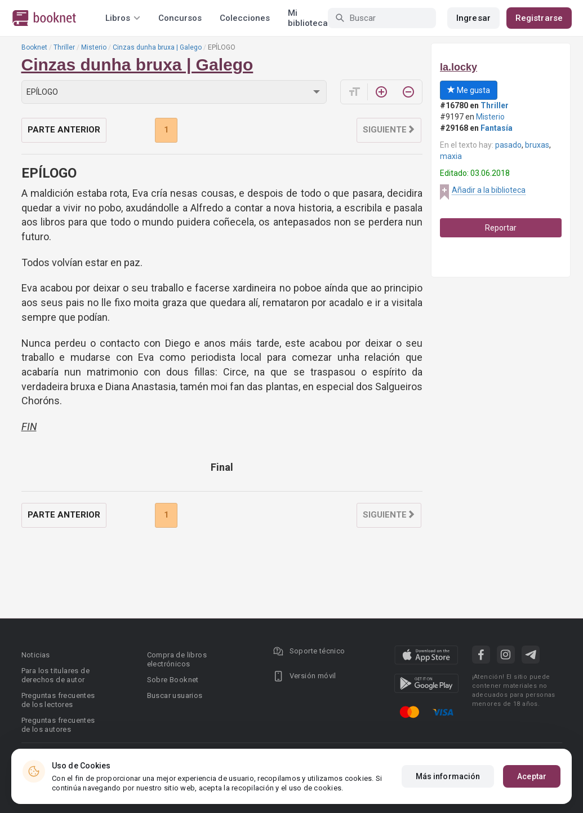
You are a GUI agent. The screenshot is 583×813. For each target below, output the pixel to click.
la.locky (458, 67)
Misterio (93, 47)
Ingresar (473, 18)
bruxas (537, 144)
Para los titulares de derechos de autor (55, 675)
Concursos (180, 18)
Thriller (64, 47)
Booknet (34, 47)
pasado (508, 144)
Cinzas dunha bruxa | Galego (157, 47)
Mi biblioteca (308, 18)
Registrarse (539, 18)
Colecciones (245, 18)
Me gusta (468, 90)
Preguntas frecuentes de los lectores (58, 700)
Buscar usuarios (175, 695)
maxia (451, 156)
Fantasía (496, 127)
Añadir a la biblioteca (489, 190)
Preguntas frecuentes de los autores (58, 725)
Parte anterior (64, 130)
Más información (448, 776)
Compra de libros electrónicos (177, 659)
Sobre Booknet (173, 679)
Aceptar (531, 776)
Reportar (501, 227)
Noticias (35, 655)
